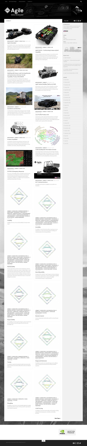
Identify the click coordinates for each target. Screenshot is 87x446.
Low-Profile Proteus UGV (42, 114)
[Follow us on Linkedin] (78, 20)
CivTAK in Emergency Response (15, 171)
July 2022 (66, 107)
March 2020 (67, 138)
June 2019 (66, 143)
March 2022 (67, 112)
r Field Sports (23, 212)
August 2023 (67, 92)
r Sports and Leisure (20, 216)
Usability (9, 220)
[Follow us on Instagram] (76, 20)
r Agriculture (43, 217)
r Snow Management (47, 402)
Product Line (22, 41)
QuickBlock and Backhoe (13, 108)
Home (6, 1)
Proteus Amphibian (12, 139)
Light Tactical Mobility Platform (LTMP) (45, 84)
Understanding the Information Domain (45, 149)
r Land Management (26, 213)
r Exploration (17, 212)
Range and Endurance (41, 361)
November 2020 (67, 128)
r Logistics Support (12, 214)
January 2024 (67, 87)
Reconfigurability (39, 272)
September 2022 (68, 102)
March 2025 (67, 79)
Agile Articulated (11, 43)
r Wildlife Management (19, 217)
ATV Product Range (12, 1)
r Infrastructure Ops (17, 213)
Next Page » (57, 418)
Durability (38, 227)
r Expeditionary (19, 257)
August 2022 (67, 105)
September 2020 (68, 133)
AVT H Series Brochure (41, 182)
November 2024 (67, 84)
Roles (26, 70)
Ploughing (10, 403)
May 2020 (66, 135)
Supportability (11, 319)
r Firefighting (15, 258)
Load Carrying (39, 408)
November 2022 (67, 100)
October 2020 (67, 130)
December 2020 (67, 125)
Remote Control (39, 316)
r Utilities (27, 216)
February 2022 (67, 115)
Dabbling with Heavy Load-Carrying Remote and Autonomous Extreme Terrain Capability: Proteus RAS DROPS (18, 75)
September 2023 (68, 89)
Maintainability (11, 266)
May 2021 (66, 120)
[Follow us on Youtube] (74, 20)
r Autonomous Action (50, 217)
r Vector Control (19, 262)
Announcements (22, 1)
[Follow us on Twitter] (80, 20)
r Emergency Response (22, 356)
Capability (17, 41)
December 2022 (67, 97)
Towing (9, 362)
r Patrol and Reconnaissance (22, 214)
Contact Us (30, 1)
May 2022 (66, 110)
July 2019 (66, 140)
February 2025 (67, 82)
